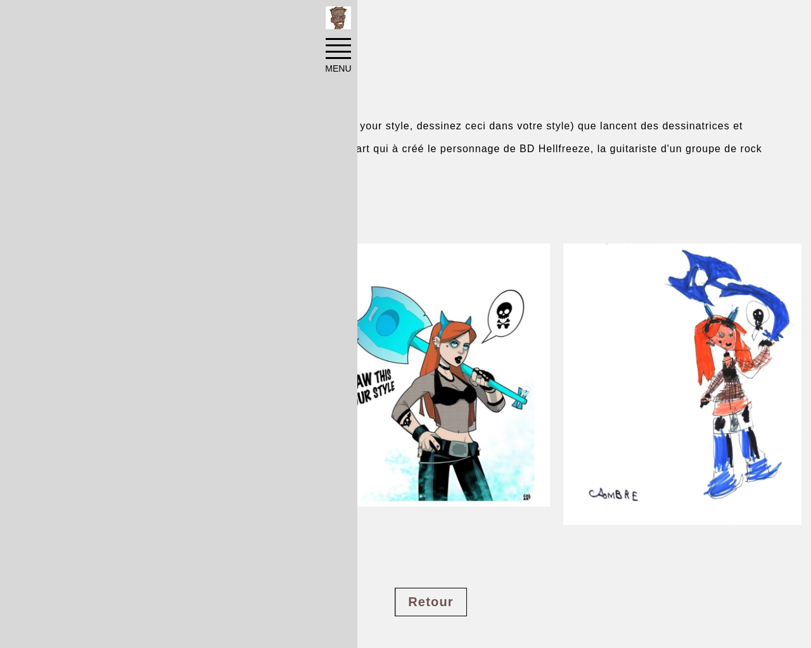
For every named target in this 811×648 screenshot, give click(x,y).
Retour (431, 602)
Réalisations (140, 20)
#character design (102, 566)
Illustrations (215, 20)
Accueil (77, 20)
